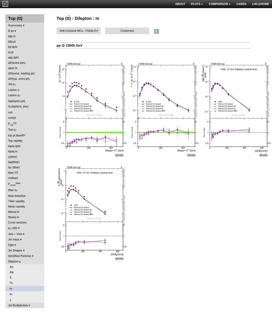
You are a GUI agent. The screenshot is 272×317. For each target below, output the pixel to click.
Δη (11, 266)
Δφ (11, 272)
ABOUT (180, 3)
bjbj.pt (12, 41)
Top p (12, 130)
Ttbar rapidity (16, 201)
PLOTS (197, 3)
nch (10, 112)
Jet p (12, 84)
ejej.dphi (13, 57)
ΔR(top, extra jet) (19, 78)
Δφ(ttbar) (13, 162)
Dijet (11, 244)
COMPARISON (220, 3)
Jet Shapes (15, 250)
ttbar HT (13, 172)
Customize (127, 30)
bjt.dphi (12, 46)
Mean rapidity (16, 206)
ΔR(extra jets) (16, 62)
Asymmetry (15, 25)
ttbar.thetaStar (17, 195)
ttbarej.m (13, 217)
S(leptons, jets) (18, 107)
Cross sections (17, 222)
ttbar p (13, 190)
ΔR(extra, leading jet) (21, 73)
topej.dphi (14, 146)
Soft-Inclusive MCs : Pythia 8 (78, 30)
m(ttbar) (13, 177)
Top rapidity (15, 140)
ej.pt (10, 52)
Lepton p (14, 95)
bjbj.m (12, 36)
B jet (11, 30)
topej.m (12, 151)
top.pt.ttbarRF (16, 135)
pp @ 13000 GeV (69, 45)
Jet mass (13, 239)
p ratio (13, 228)
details (119, 154)
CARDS (241, 3)
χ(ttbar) (12, 156)
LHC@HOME (260, 3)
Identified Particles (19, 255)
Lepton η (13, 89)
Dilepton (13, 261)
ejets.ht (12, 68)
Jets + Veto (15, 233)
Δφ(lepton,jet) (16, 101)
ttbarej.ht (13, 211)
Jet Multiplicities (18, 305)
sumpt (12, 117)
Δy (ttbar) (14, 167)
